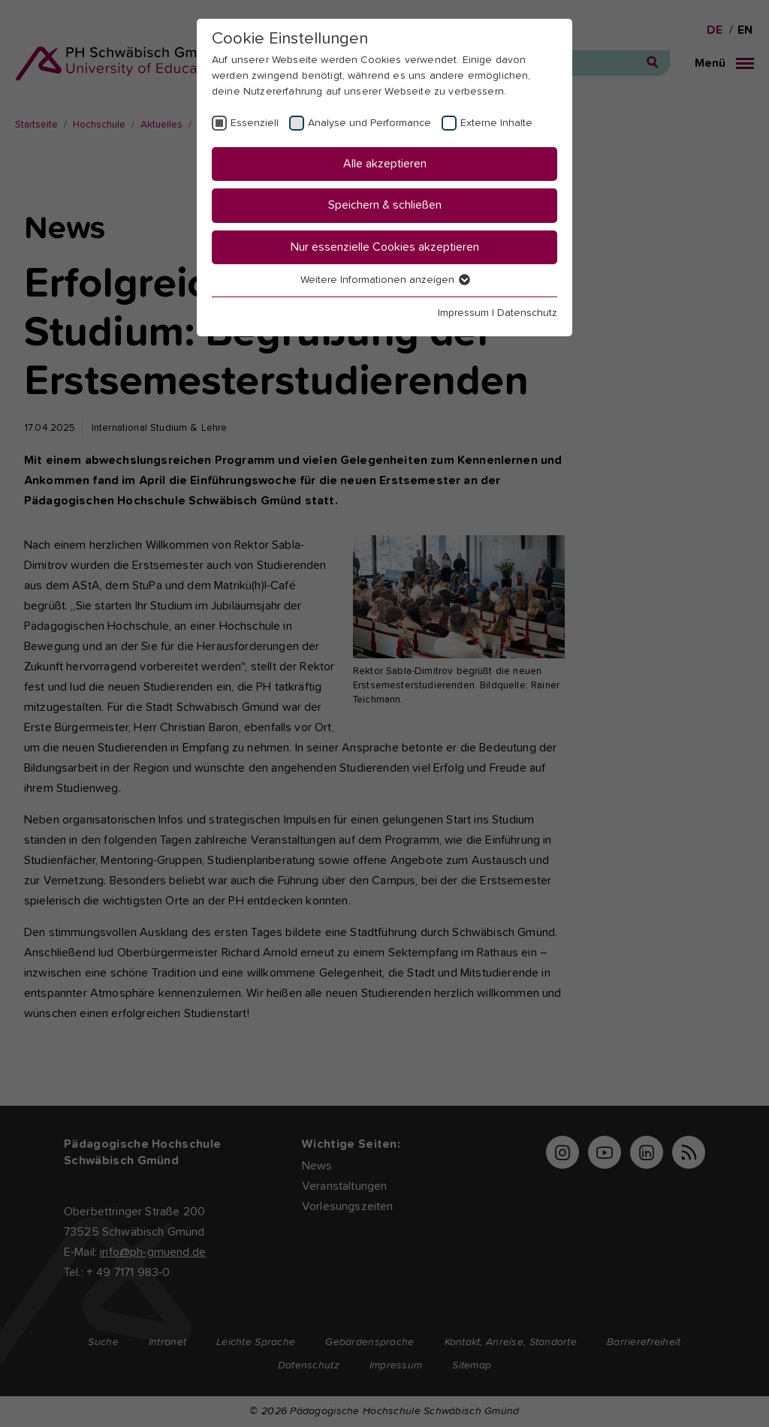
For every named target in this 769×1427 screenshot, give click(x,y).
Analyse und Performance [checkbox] (369, 123)
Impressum (463, 313)
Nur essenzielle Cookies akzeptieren (385, 247)
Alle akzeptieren (385, 164)
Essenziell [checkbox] (255, 123)
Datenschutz (527, 313)
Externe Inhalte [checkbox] (496, 123)
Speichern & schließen (385, 205)
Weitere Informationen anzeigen (384, 280)
